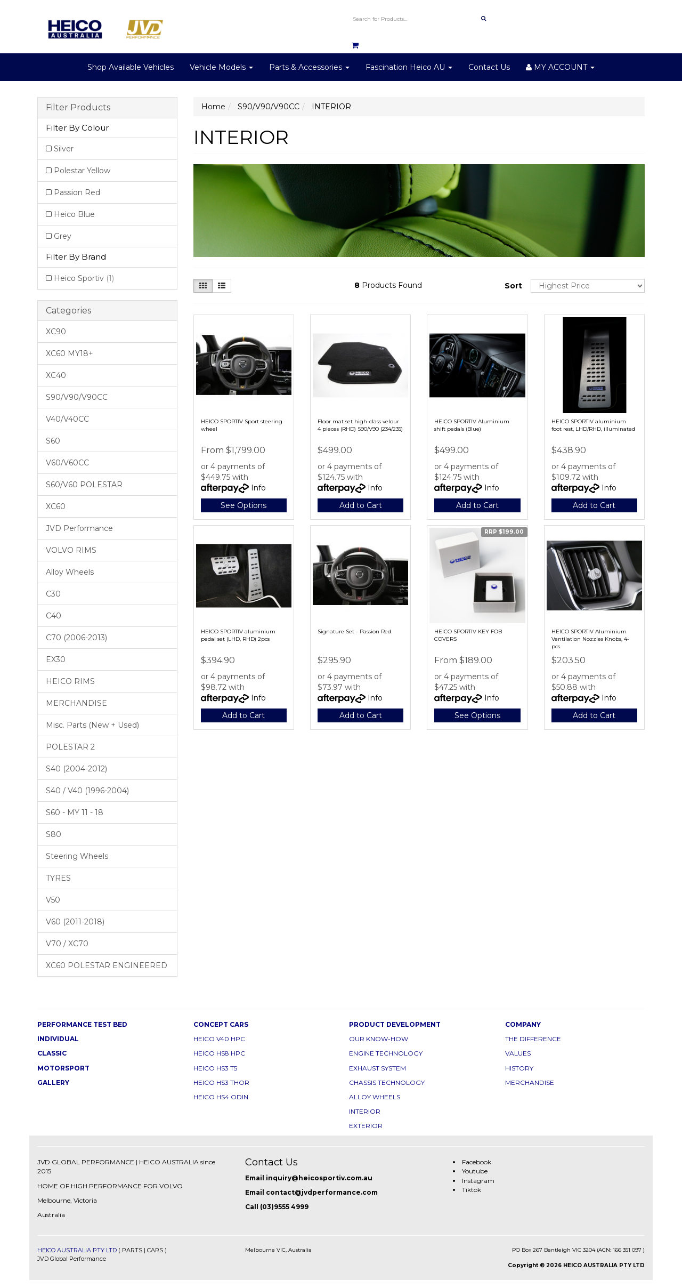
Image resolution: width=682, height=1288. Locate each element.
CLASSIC (52, 1053)
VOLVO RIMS (71, 550)
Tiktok (471, 1190)
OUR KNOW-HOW (378, 1039)
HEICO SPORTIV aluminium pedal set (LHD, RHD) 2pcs (238, 635)
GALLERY (53, 1082)
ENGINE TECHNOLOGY (386, 1053)
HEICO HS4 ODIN (220, 1097)
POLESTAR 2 (70, 747)
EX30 (56, 659)
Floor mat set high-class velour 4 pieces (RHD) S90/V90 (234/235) (360, 425)
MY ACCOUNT (560, 67)
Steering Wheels (77, 856)
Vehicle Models (221, 67)
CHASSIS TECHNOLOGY (387, 1082)
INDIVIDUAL (58, 1039)
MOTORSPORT (63, 1068)
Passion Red (77, 192)
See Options (243, 505)
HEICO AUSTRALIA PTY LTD (77, 1250)
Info (258, 488)
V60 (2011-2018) (75, 922)
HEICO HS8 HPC (219, 1053)
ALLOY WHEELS (374, 1097)
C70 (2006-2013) (76, 637)
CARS (155, 1250)
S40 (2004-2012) (76, 769)
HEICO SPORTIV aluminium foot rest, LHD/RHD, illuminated (593, 425)
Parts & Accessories (309, 67)
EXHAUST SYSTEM (377, 1068)
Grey (62, 236)
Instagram (478, 1181)
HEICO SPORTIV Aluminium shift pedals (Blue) (471, 425)
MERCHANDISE (76, 703)
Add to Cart (360, 505)
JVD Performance (79, 528)
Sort (513, 286)
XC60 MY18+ (69, 353)
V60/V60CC (67, 463)
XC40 (56, 375)
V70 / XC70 (67, 943)
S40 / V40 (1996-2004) (87, 790)
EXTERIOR (366, 1126)
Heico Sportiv (84, 278)
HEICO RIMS (70, 681)
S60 (53, 441)
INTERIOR (364, 1111)
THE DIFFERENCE (533, 1039)
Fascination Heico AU (409, 67)
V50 (53, 900)
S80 (53, 834)
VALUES (518, 1053)
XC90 (56, 331)
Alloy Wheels (70, 572)
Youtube (475, 1171)
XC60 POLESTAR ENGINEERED (106, 965)
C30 (53, 594)
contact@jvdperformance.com (322, 1192)
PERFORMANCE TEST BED (82, 1024)
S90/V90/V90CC (77, 397)
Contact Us (489, 67)
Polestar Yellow (82, 170)
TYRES (58, 878)
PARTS (132, 1250)
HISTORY (519, 1068)
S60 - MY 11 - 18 (74, 812)
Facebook (476, 1162)
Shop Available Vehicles (130, 67)
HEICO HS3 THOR (221, 1082)
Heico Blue (74, 214)
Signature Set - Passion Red (354, 631)
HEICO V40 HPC (219, 1039)
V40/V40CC (67, 419)
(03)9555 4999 (284, 1207)
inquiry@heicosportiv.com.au (319, 1178)
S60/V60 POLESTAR (84, 484)
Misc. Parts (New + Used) (92, 725)
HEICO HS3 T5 (215, 1068)
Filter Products (78, 107)
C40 (53, 616)
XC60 (56, 506)
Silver (64, 149)
